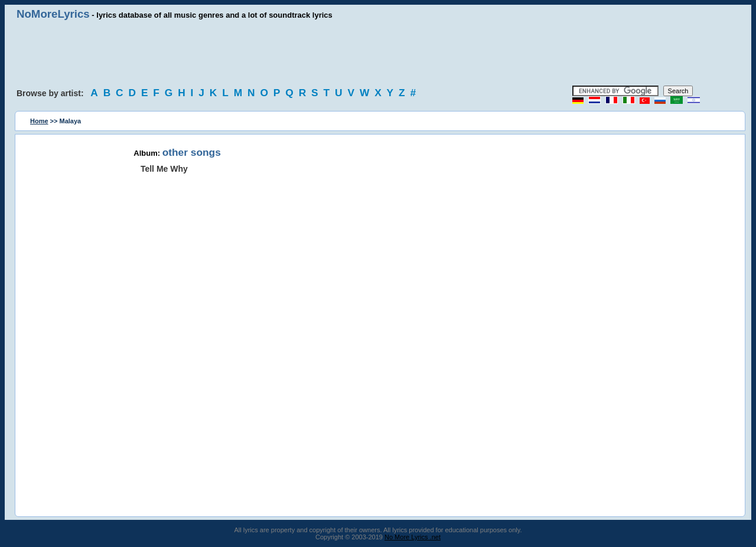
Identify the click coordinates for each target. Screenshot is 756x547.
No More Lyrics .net (412, 537)
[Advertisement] (378, 53)
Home (39, 121)
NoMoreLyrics (53, 14)
